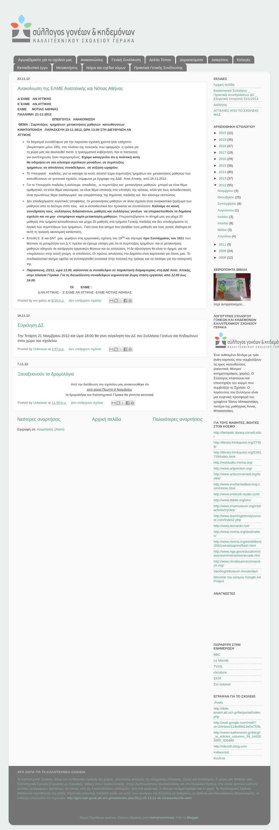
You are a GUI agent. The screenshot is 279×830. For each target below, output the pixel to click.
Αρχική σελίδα (106, 419)
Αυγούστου (226, 210)
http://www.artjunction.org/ (233, 468)
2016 (223, 159)
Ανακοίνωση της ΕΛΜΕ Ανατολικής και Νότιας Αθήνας (70, 88)
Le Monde (221, 660)
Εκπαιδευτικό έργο (32, 68)
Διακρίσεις (220, 60)
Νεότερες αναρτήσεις (38, 419)
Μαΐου (223, 230)
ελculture (220, 672)
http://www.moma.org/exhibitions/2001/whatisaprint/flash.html (237, 543)
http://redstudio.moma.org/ (233, 462)
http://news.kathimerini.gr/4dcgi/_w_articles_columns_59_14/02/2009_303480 (237, 736)
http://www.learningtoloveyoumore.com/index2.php (237, 518)
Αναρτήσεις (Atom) (50, 429)
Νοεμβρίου (226, 191)
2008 (223, 257)
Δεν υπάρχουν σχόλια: (85, 300)
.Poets (218, 702)
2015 (223, 165)
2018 (223, 146)
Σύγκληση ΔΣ (31, 325)
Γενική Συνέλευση (126, 60)
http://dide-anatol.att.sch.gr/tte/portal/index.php (237, 712)
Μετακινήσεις (67, 68)
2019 (223, 139)
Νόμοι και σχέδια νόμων (105, 68)
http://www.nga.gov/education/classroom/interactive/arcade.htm (237, 553)
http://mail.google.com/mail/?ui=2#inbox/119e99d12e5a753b (237, 724)
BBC (217, 654)
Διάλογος (220, 105)
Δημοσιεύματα (191, 60)
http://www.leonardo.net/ (231, 526)
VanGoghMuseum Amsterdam (236, 571)
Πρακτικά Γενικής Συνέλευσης (158, 68)
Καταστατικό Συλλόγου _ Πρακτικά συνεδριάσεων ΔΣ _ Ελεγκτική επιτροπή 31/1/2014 (236, 94)
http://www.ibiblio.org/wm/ (232, 500)
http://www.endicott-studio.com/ (237, 494)
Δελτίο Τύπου (160, 60)
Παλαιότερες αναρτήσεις (177, 419)
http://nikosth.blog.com (230, 746)
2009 (223, 251)
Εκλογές (244, 60)
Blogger (193, 817)
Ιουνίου (223, 223)
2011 (223, 244)
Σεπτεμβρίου (227, 203)
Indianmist (221, 752)
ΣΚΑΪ (217, 678)
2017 (223, 152)
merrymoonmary (162, 817)
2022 (223, 133)
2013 (223, 178)
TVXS (218, 666)
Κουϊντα (219, 758)
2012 (223, 185)
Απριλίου (225, 236)
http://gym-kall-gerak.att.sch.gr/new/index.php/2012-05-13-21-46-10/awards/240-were (129, 798)
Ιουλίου (223, 217)
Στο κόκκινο (222, 684)
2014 (223, 172)
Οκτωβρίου (226, 197)
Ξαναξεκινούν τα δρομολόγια (46, 374)
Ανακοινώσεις (92, 60)
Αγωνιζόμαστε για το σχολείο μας (45, 60)
